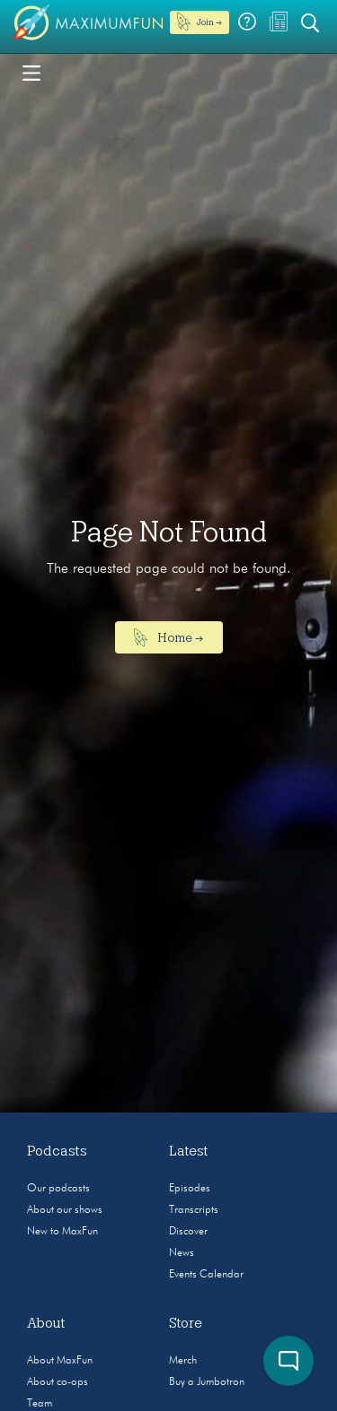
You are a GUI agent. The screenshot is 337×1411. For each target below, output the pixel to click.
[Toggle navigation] (31, 72)
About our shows (64, 1210)
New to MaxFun (62, 1231)
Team (39, 1403)
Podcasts (57, 1151)
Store (185, 1323)
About (46, 1323)
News (181, 1253)
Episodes (189, 1188)
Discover (188, 1231)
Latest (188, 1151)
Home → (168, 637)
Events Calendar (206, 1274)
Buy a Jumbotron (206, 1382)
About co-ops (57, 1382)
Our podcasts (58, 1188)
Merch (183, 1360)
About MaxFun (60, 1360)
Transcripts (193, 1210)
